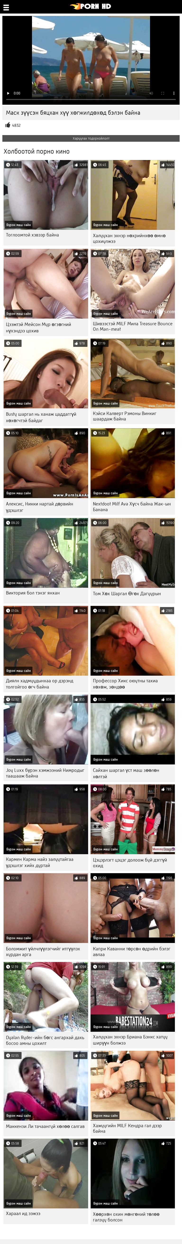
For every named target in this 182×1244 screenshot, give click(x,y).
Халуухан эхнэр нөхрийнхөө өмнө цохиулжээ (129, 238)
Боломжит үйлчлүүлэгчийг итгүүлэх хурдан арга (43, 951)
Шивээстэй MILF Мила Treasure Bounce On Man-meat (133, 326)
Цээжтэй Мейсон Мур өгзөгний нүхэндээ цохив (38, 328)
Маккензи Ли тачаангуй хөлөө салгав (45, 1126)
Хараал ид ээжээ (23, 1213)
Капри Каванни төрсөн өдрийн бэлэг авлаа (131, 951)
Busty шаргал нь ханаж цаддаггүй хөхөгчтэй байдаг (41, 417)
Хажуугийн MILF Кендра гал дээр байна (127, 1128)
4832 (16, 125)
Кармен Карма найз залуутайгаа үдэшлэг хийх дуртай (39, 862)
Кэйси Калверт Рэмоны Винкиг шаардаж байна (124, 416)
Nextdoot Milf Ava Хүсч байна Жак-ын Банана (132, 506)
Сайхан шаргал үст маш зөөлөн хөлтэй (126, 773)
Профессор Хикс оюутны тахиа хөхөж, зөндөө (125, 684)
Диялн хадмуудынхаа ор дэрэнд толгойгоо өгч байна (39, 684)
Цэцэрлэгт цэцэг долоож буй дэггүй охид (130, 862)
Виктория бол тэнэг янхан (33, 593)
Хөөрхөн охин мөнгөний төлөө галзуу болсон (126, 1217)
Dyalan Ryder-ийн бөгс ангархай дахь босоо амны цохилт (45, 1040)
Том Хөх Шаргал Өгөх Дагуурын (127, 593)
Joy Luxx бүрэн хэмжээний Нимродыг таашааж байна (45, 773)
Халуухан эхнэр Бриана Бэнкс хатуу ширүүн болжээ (130, 1040)
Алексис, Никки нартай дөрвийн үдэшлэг (39, 507)
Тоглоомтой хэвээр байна (32, 235)
